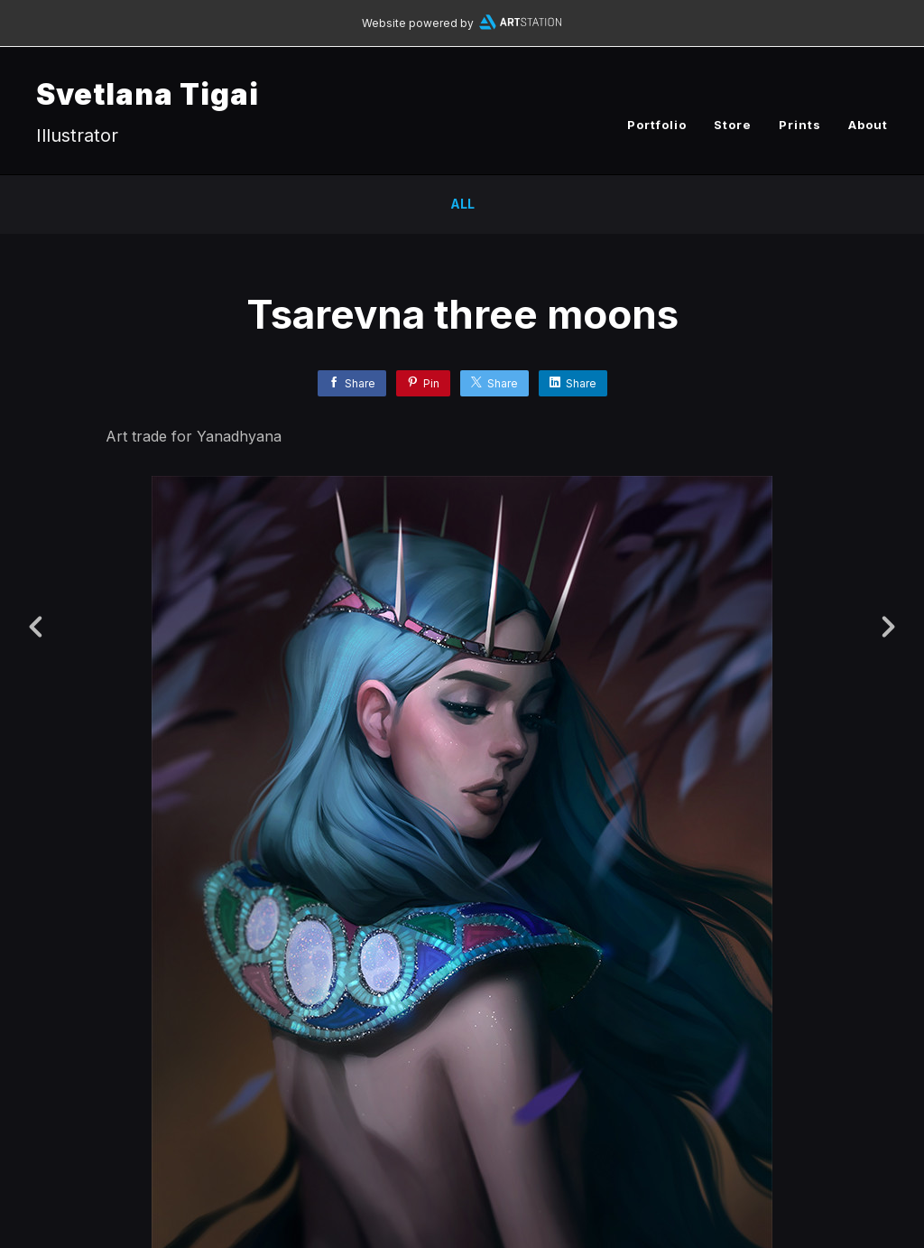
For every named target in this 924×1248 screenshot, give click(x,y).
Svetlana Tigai (147, 94)
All (462, 203)
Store (733, 124)
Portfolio (657, 124)
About (868, 124)
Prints (800, 124)
